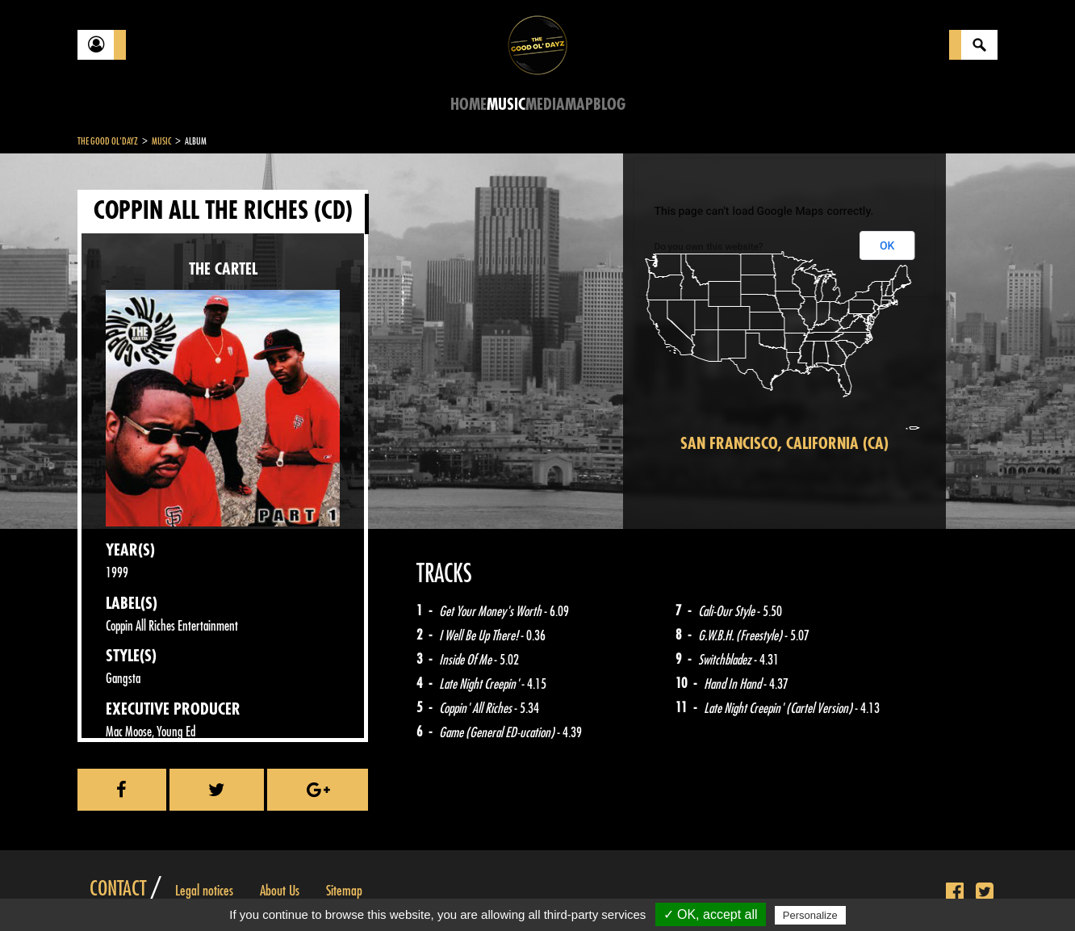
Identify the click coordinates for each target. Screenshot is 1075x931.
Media (545, 104)
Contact (118, 889)
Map (579, 104)
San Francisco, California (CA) (784, 443)
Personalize (810, 915)
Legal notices (204, 890)
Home (468, 104)
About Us (279, 890)
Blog (609, 104)
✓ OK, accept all (710, 914)
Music (506, 104)
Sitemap (344, 890)
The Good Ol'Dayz (107, 141)
